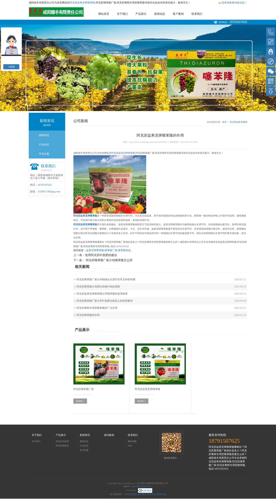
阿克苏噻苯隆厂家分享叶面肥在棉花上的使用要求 (105, 300)
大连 (164, 494)
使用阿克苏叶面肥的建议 (101, 255)
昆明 (159, 494)
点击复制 (140, 483)
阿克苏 (133, 494)
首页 (224, 122)
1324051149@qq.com (49, 191)
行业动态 (44, 144)
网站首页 (103, 13)
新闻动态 (159, 13)
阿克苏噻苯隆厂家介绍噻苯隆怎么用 (108, 260)
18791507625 (238, 22)
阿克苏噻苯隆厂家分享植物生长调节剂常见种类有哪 (106, 279)
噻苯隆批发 (124, 250)
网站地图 (132, 441)
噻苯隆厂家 (111, 250)
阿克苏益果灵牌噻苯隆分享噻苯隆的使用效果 (102, 293)
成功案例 (109, 435)
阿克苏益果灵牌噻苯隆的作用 (238, 122)
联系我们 (197, 13)
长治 (154, 494)
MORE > (80, 401)
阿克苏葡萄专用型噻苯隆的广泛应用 (97, 308)
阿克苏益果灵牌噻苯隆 (82, 2)
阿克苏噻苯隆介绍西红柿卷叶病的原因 (98, 286)
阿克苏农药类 (62, 441)
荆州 (149, 494)
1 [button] (136, 106)
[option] (138, 68)
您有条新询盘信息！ (232, 2)
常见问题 (44, 153)
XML (130, 445)
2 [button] (140, 106)
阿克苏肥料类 (62, 445)
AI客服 (11, 66)
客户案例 (178, 13)
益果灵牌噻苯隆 (95, 250)
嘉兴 (144, 494)
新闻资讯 (85, 435)
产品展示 (140, 13)
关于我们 (122, 13)
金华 (139, 494)
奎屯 (127, 494)
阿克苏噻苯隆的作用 (88, 315)
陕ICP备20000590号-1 (142, 486)
